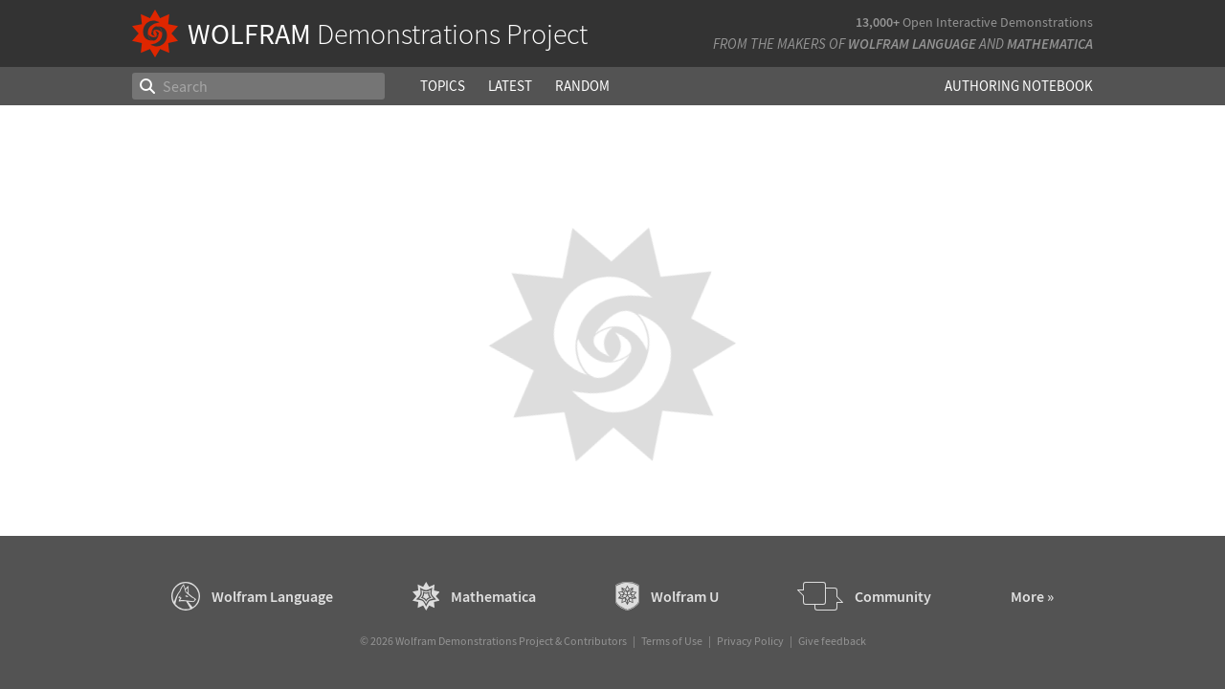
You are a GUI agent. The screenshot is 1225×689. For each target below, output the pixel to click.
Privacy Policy (750, 640)
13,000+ (878, 22)
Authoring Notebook (1019, 86)
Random (582, 86)
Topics (442, 86)
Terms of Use (671, 640)
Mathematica (1050, 43)
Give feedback (832, 640)
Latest (510, 86)
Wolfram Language (912, 43)
